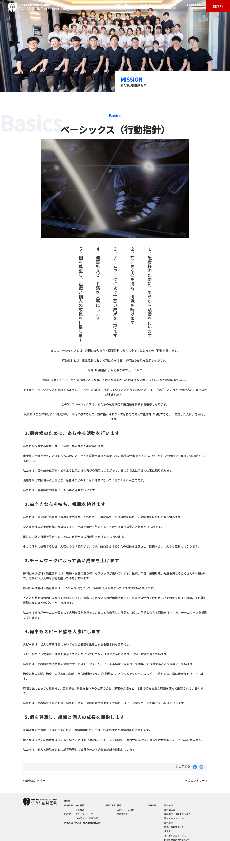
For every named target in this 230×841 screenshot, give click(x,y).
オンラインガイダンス (175, 835)
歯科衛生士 (169, 809)
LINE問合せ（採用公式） (87, 818)
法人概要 (80, 805)
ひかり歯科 (38, 7)
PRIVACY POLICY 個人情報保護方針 (82, 822)
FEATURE (170, 6)
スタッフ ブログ (125, 809)
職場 (119, 805)
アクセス (80, 809)
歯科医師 (168, 805)
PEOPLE (146, 6)
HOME (67, 801)
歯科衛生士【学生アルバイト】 (179, 813)
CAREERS (194, 6)
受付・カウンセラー (174, 818)
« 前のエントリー (34, 780)
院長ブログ (122, 813)
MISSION (122, 6)
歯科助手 (168, 822)
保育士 (167, 831)
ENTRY (218, 6)
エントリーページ (84, 813)
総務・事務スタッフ (174, 826)
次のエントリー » (196, 780)
